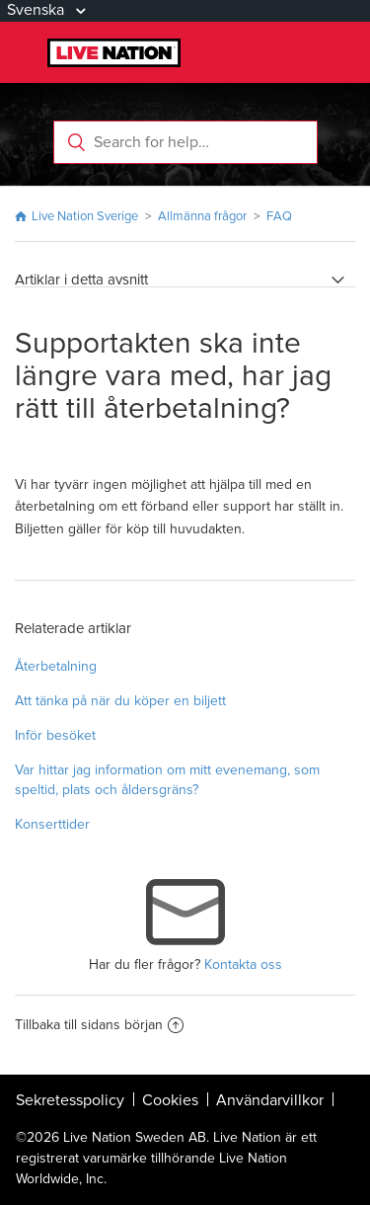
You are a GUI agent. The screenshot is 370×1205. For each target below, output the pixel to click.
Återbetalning (56, 666)
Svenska (37, 10)
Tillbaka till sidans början (99, 1024)
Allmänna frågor (204, 216)
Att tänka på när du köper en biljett (120, 700)
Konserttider (52, 824)
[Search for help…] (185, 142)
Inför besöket (55, 735)
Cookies (170, 1100)
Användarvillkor (270, 1100)
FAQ (279, 216)
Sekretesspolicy (70, 1100)
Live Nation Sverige (85, 216)
